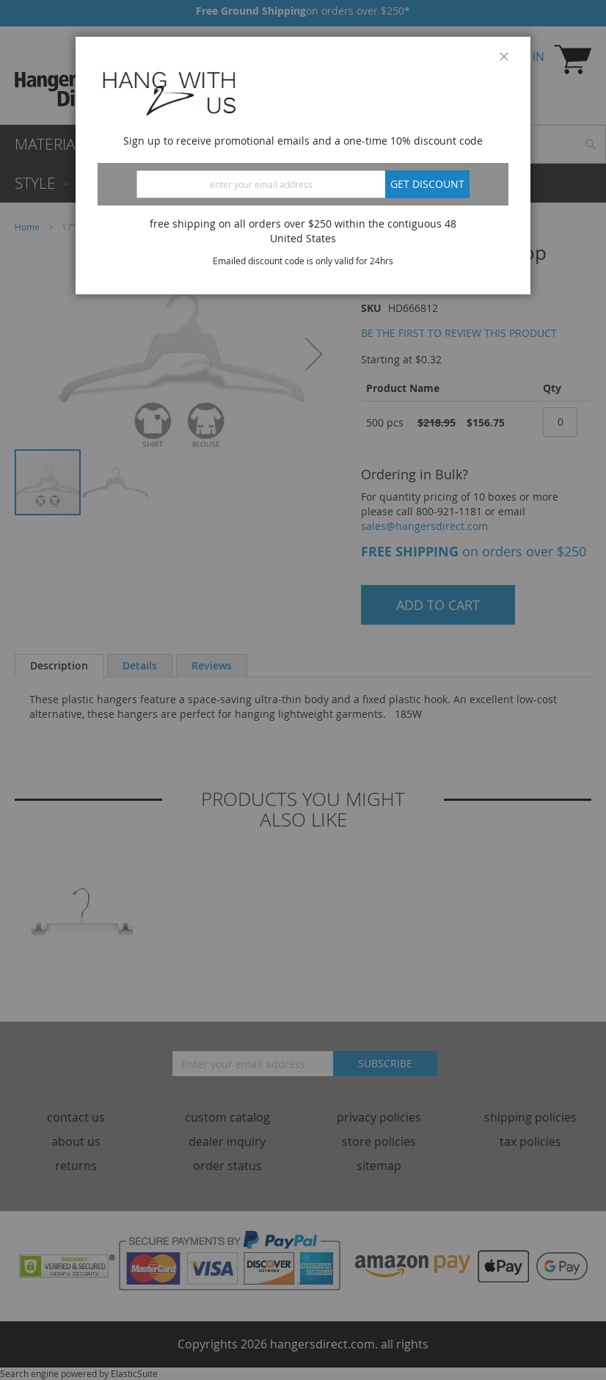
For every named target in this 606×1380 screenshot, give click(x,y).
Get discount (427, 184)
